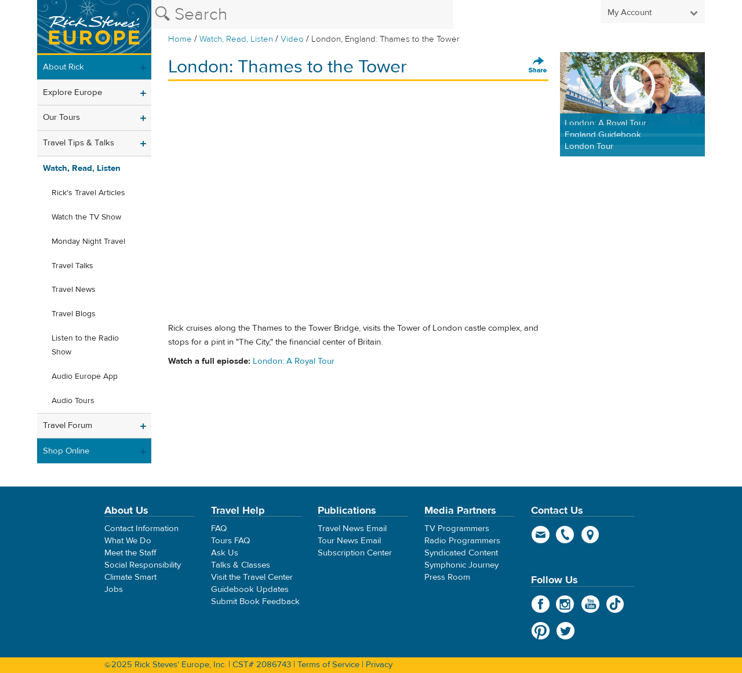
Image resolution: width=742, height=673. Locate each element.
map (590, 534)
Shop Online (66, 450)
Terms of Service (328, 664)
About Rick (63, 66)
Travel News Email (352, 528)
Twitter (565, 630)
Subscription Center (355, 552)
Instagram (565, 604)
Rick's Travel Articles (88, 193)
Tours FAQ (230, 540)
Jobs (113, 589)
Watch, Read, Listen (236, 39)
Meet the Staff (130, 552)
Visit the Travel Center (252, 577)
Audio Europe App (85, 376)
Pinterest (540, 630)
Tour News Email (349, 540)
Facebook (540, 604)
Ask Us (224, 552)
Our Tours (61, 117)
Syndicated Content (461, 552)
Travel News (74, 289)
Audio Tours (73, 401)
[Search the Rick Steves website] (302, 14)
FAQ (219, 528)
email (540, 534)
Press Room (447, 577)
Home (180, 39)
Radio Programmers (462, 540)
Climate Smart (130, 577)
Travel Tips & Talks (78, 142)
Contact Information (141, 528)
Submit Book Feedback (255, 601)
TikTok (615, 604)
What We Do (127, 540)
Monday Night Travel (88, 241)
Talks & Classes (240, 564)
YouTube (590, 604)
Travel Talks (72, 266)
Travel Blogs (74, 314)
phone (565, 534)
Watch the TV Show (86, 217)
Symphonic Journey (461, 564)
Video (292, 39)
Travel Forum (67, 425)
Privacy (379, 664)
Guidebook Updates (250, 589)
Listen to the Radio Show (85, 345)
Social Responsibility (142, 564)
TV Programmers (456, 528)
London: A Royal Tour (293, 361)
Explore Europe (72, 92)
